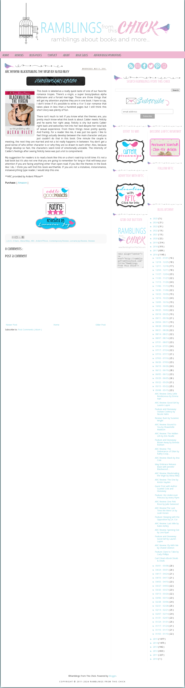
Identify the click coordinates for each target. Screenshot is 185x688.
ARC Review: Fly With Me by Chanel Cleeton (166, 546)
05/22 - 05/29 (162, 382)
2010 (155, 658)
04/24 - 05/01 (162, 569)
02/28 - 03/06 (162, 601)
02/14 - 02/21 (162, 609)
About (66, 55)
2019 (155, 242)
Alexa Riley (25, 241)
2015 (155, 639)
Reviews (18, 55)
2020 (155, 238)
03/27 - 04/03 (162, 585)
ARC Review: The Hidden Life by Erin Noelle (166, 434)
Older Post (101, 324)
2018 (155, 246)
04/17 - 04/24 (162, 573)
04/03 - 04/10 (162, 581)
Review (91, 241)
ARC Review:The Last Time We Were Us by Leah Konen (166, 510)
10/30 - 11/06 (162, 290)
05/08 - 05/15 (162, 390)
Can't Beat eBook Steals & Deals (166, 559)
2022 (155, 230)
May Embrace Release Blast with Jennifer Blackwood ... (165, 467)
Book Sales (81, 55)
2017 (155, 250)
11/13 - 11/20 (162, 282)
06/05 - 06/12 (162, 374)
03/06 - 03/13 (162, 597)
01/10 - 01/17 (162, 629)
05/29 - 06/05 (162, 378)
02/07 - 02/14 (162, 613)
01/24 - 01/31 (162, 621)
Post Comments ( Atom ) (30, 329)
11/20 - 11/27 (162, 278)
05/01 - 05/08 (162, 565)
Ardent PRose (42, 241)
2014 (155, 642)
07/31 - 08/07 (162, 342)
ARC (33, 241)
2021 (155, 234)
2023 (155, 226)
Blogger (112, 675)
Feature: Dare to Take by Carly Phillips (167, 553)
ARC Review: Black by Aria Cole (167, 459)
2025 (155, 218)
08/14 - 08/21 (162, 334)
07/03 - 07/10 (162, 358)
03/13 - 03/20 (162, 593)
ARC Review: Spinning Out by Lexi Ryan (167, 531)
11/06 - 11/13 (162, 286)
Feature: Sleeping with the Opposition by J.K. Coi (167, 518)
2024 (155, 222)
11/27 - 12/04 (162, 274)
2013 (155, 646)
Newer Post (11, 324)
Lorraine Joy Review (79, 241)
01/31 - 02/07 (162, 617)
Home (56, 324)
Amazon (22, 182)
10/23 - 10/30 (162, 294)
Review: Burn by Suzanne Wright (167, 419)
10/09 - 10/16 (162, 302)
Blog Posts (35, 55)
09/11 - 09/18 (162, 318)
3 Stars (16, 241)
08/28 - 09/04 (162, 326)
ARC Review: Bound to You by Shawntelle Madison (165, 427)
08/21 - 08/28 (162, 330)
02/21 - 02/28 (162, 605)
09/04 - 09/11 (162, 322)
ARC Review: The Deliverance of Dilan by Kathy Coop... (167, 451)
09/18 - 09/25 (162, 314)
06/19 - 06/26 (162, 366)
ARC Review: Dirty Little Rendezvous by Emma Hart (166, 396)
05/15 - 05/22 (162, 386)
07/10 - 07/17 (162, 354)
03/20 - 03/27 (162, 589)
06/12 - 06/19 (162, 370)
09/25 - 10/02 (162, 310)
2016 (155, 254)
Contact (52, 55)
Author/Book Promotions (107, 55)
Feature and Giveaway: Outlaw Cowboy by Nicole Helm (165, 411)
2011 (155, 655)
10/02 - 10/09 (162, 306)
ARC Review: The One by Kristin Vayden (166, 481)
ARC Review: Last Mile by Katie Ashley (167, 524)
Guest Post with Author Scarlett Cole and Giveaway (166, 489)
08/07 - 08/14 (162, 338)
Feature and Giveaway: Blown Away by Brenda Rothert (167, 442)
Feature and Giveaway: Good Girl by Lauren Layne (165, 539)
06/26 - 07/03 (162, 362)
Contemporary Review (59, 241)
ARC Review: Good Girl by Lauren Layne (167, 404)
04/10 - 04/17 (162, 577)
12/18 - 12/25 (162, 262)
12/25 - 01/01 (162, 258)
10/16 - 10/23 (162, 298)
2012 (155, 651)
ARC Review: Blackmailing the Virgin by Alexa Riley (167, 474)
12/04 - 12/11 (162, 270)
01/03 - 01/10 (162, 633)
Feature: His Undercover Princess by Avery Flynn (167, 496)
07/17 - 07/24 (162, 350)
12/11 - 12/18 (162, 266)
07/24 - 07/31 (162, 346)
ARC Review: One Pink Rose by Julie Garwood (167, 502)
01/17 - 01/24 (162, 625)
